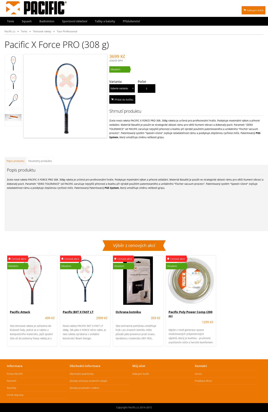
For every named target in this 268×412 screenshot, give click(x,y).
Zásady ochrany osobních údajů (88, 380)
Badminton (46, 21)
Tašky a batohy (105, 21)
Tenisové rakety (42, 31)
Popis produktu (15, 161)
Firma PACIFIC (15, 373)
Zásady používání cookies (84, 388)
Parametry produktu (40, 161)
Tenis (10, 21)
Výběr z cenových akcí (134, 245)
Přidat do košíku (122, 99)
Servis (198, 373)
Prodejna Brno (203, 380)
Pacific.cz (10, 31)
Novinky (11, 388)
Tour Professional (67, 31)
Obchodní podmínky (81, 373)
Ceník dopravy (15, 395)
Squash (27, 21)
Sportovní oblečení (74, 21)
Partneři (11, 380)
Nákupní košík (253, 10)
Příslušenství (131, 21)
